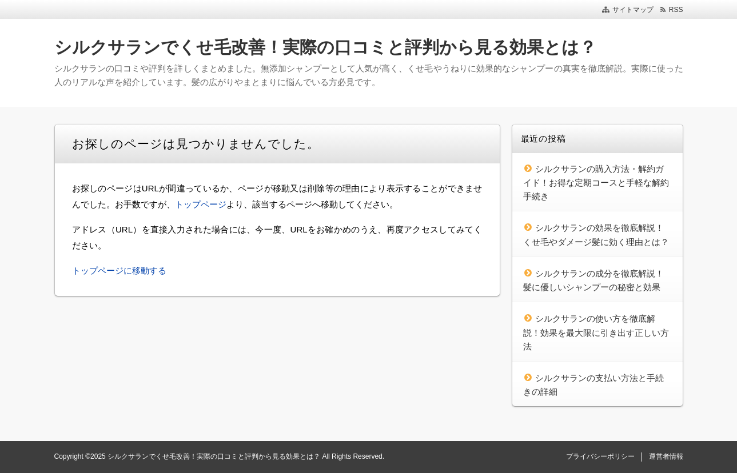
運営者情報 (666, 456)
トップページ (200, 204)
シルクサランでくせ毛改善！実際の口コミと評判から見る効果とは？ (325, 47)
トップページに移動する (119, 270)
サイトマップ (633, 10)
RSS (676, 10)
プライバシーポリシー (600, 456)
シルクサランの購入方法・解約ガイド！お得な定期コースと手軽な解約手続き (596, 183)
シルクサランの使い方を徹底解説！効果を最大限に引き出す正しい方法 (596, 332)
